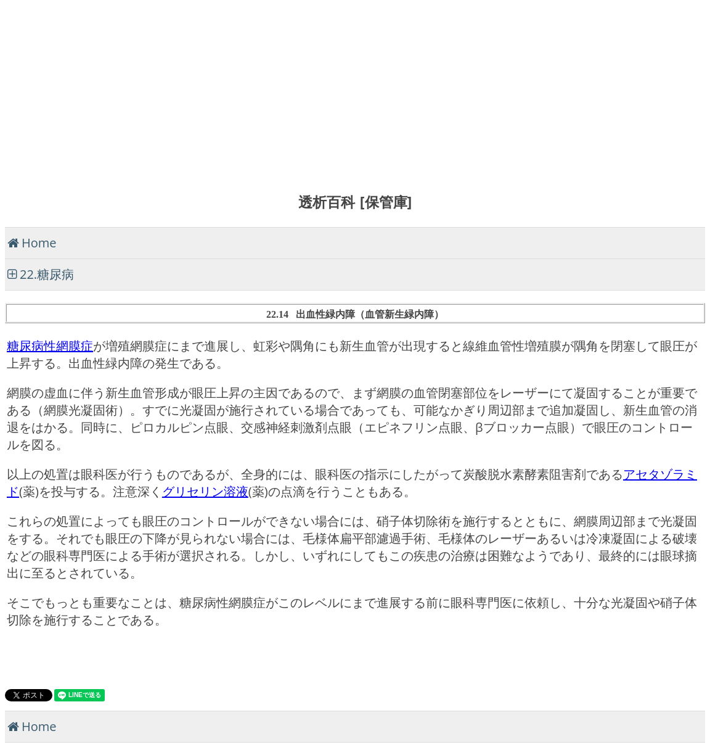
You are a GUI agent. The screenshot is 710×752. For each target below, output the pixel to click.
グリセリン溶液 (205, 491)
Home (39, 242)
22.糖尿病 (47, 274)
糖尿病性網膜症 (50, 345)
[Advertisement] (355, 91)
